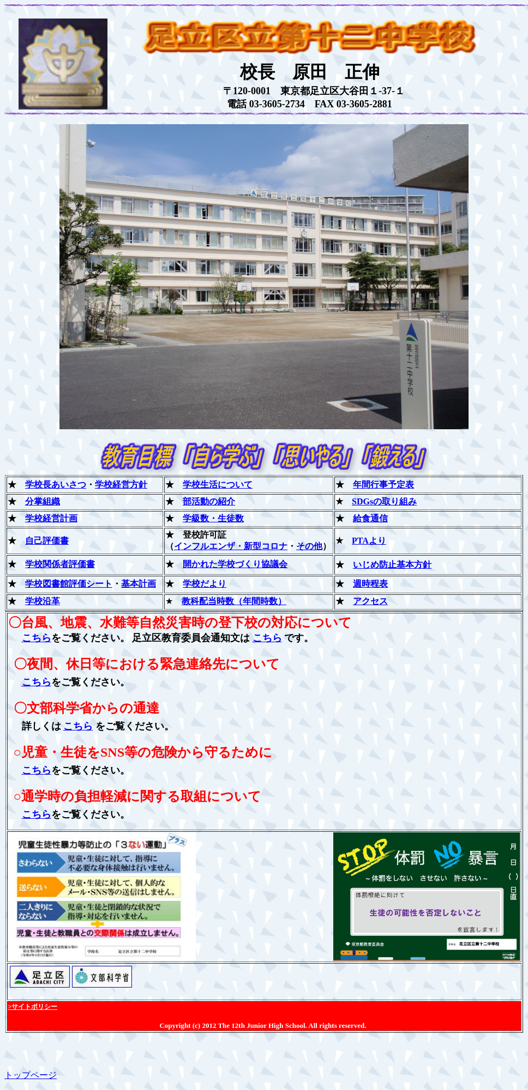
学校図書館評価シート (68, 583)
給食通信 (370, 518)
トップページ (30, 1075)
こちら (36, 637)
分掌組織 (42, 501)
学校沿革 (42, 601)
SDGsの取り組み (384, 501)
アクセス (370, 601)
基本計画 (138, 583)
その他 (309, 546)
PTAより (369, 540)
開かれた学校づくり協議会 (235, 564)
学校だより (204, 583)
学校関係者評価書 (60, 564)
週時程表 (370, 583)
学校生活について (218, 484)
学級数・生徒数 (213, 518)
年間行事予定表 (383, 484)
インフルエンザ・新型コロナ (230, 546)
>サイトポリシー (33, 1006)
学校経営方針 (121, 484)
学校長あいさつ (55, 484)
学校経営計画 (51, 518)
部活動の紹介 (209, 501)
